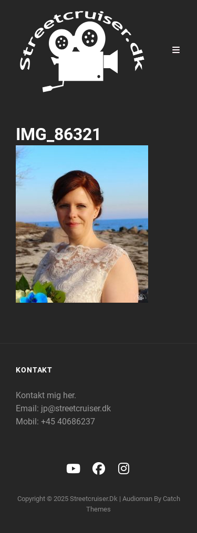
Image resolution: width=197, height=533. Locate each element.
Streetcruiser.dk (94, 499)
